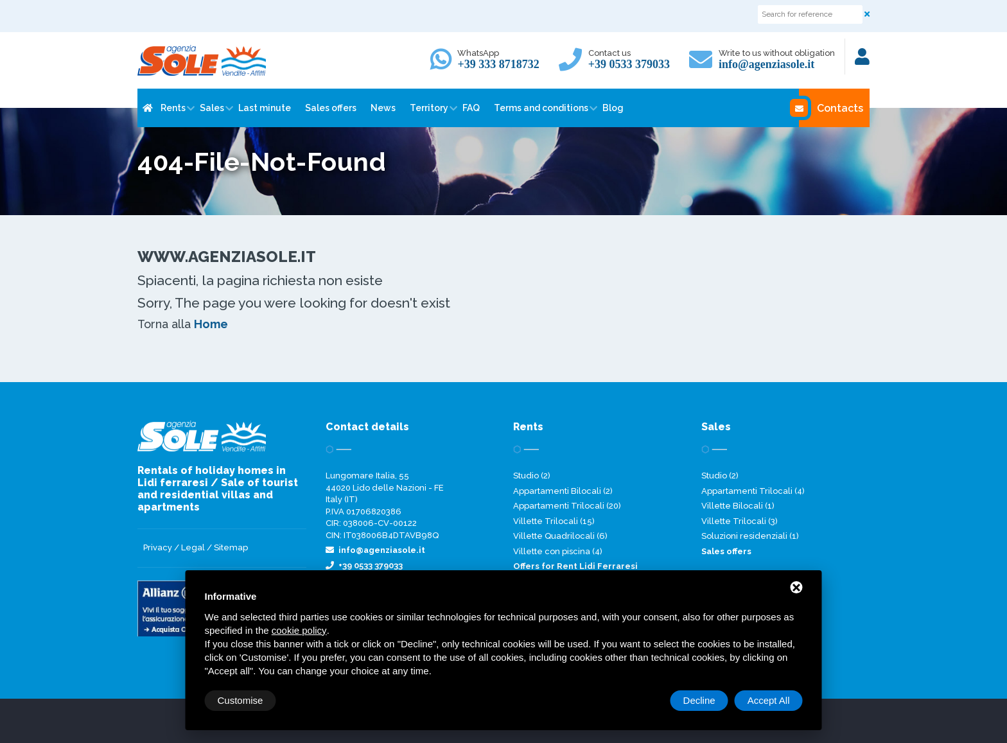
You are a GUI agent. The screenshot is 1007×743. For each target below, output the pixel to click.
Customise (240, 700)
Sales (212, 108)
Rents (173, 108)
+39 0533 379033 (629, 64)
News (383, 108)
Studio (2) (531, 475)
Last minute (264, 108)
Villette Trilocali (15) (554, 521)
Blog (613, 108)
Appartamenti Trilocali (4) (753, 491)
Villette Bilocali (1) (738, 506)
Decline (699, 700)
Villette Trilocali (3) (739, 521)
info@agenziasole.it (766, 64)
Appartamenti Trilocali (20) (567, 506)
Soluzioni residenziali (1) (750, 536)
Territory (429, 108)
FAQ (471, 108)
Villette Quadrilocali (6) (560, 536)
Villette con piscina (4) (557, 551)
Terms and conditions (541, 108)
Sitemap (231, 547)
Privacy (157, 547)
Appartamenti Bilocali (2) (563, 491)
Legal (193, 547)
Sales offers (330, 108)
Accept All (769, 700)
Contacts (831, 108)
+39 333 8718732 (498, 64)
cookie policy (299, 630)
